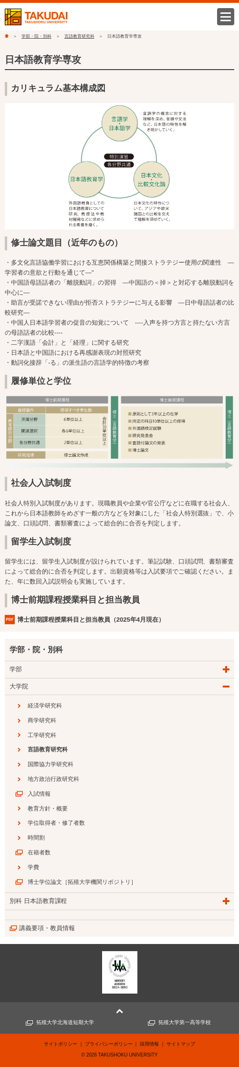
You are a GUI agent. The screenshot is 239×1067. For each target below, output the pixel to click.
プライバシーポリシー (109, 1043)
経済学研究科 (45, 705)
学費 (33, 867)
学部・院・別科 (36, 36)
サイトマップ (180, 1043)
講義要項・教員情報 (47, 928)
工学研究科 (42, 735)
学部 (16, 669)
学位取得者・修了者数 (56, 823)
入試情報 (39, 793)
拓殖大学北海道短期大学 (65, 1022)
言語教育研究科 (79, 36)
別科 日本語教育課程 (38, 900)
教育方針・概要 (48, 808)
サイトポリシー (60, 1043)
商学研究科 (42, 720)
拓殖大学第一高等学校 (184, 1022)
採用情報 (149, 1043)
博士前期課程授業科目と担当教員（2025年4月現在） (91, 619)
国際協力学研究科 (50, 764)
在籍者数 (39, 852)
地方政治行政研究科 (53, 779)
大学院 (19, 686)
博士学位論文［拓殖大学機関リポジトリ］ (82, 882)
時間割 (36, 837)
